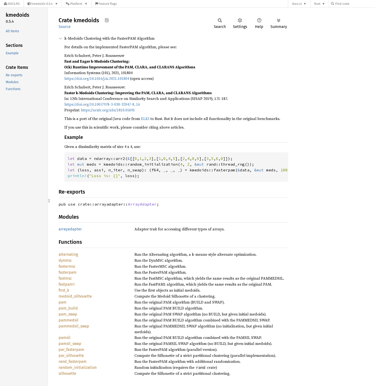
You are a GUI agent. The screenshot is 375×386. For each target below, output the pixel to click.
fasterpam (68, 272)
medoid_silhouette (75, 296)
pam (62, 302)
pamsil (65, 337)
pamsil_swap (70, 343)
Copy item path (107, 20)
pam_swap (68, 314)
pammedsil (68, 320)
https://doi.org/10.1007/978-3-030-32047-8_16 (102, 104)
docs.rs (297, 3)
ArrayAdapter (142, 204)
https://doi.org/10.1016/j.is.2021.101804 (96, 78)
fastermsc (67, 266)
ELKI (145, 118)
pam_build (68, 308)
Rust (317, 3)
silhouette (67, 373)
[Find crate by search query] (355, 3)
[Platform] (76, 3)
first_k (64, 290)
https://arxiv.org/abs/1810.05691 (108, 110)
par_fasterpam (71, 349)
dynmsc (65, 260)
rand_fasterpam (73, 361)
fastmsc (65, 278)
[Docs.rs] (11, 3)
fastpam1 (67, 284)
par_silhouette (71, 355)
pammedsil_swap (74, 326)
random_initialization (78, 367)
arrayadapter (70, 229)
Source (65, 26)
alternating (68, 254)
